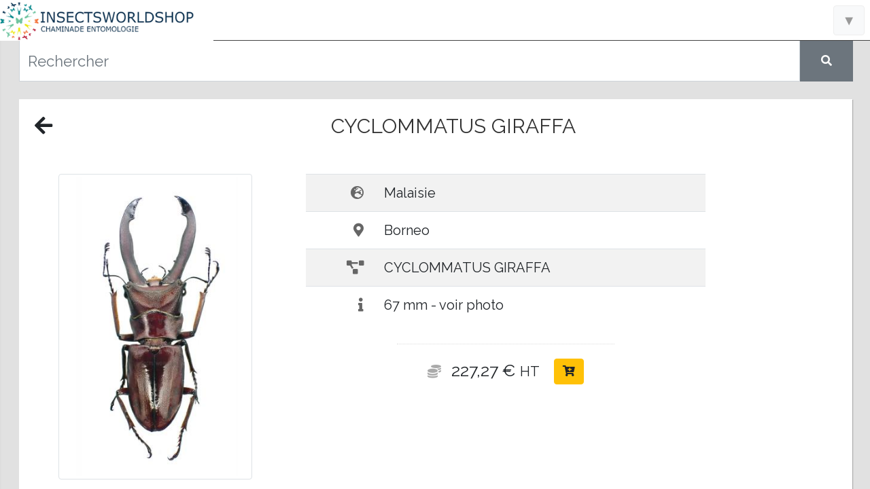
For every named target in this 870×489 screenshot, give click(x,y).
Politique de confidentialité (109, 477)
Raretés (108, 292)
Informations (109, 221)
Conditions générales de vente (109, 462)
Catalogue (109, 244)
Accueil (109, 198)
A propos (109, 363)
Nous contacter (109, 339)
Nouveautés (109, 268)
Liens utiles (109, 316)
